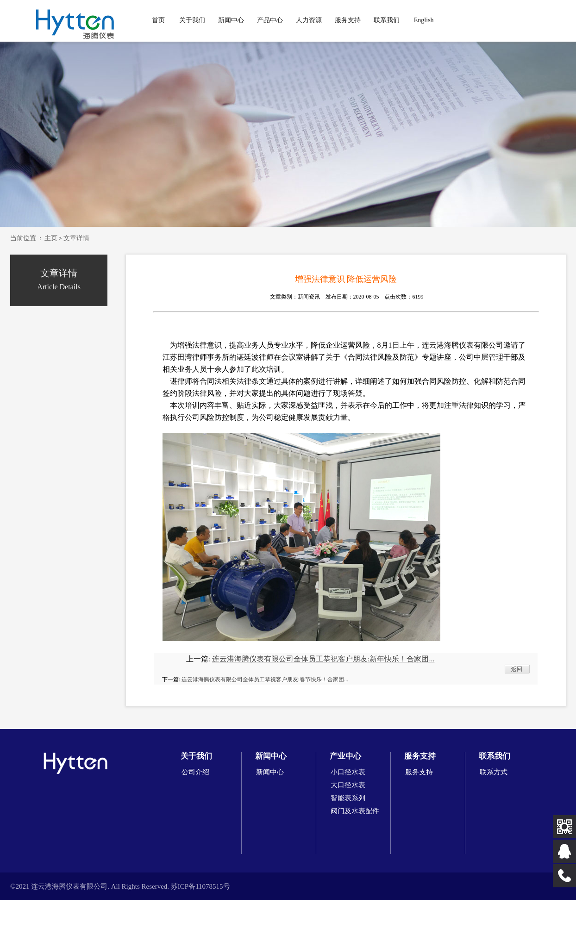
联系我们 (387, 20)
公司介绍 (195, 772)
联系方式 (493, 772)
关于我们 (192, 20)
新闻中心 (231, 20)
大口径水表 (348, 785)
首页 (158, 20)
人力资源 (309, 20)
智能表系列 (348, 798)
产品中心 (270, 20)
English (424, 20)
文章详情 (76, 238)
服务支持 (348, 20)
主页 (50, 238)
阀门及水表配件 (355, 811)
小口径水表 (348, 772)
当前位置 (23, 238)
